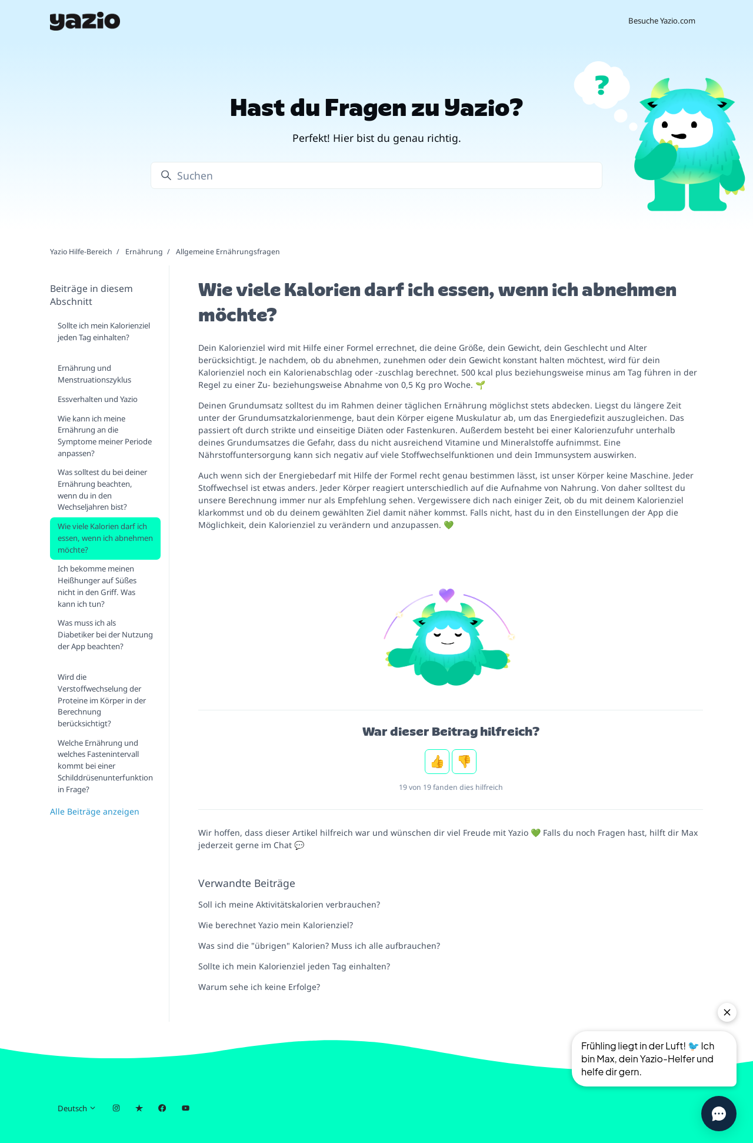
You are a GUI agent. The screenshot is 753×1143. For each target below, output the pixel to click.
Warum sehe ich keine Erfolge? (259, 986)
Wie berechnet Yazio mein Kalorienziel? (275, 925)
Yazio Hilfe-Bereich (81, 252)
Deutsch (77, 1108)
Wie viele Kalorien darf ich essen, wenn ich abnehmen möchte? (105, 537)
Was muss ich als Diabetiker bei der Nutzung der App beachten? (105, 634)
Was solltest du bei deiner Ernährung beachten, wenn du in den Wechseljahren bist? (102, 489)
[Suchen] (376, 175)
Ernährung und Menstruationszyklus (94, 374)
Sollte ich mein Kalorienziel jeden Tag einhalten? (294, 966)
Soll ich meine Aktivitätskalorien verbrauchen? (289, 904)
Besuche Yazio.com (661, 20)
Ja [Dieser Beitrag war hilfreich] (437, 761)
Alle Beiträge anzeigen (94, 811)
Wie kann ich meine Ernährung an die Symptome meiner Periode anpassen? (105, 435)
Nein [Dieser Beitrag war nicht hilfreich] (464, 761)
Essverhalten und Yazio (98, 399)
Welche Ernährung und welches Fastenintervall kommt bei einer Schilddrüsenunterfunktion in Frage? (105, 766)
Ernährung (144, 252)
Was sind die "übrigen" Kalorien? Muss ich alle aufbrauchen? (319, 945)
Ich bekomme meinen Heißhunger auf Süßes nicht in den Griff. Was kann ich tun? (97, 586)
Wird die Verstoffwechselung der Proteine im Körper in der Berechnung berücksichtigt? (102, 700)
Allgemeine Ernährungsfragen (228, 252)
